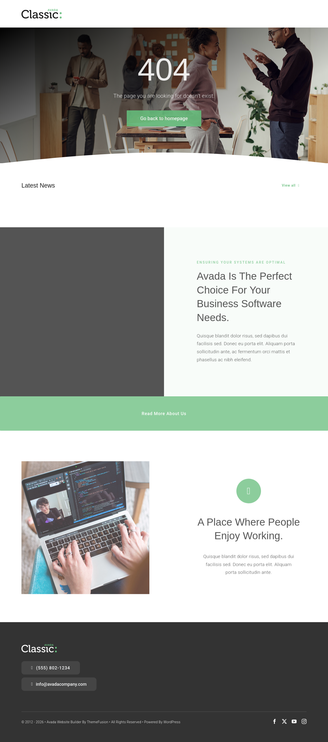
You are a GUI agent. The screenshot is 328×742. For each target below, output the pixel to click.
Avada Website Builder (64, 722)
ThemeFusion (97, 722)
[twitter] (284, 721)
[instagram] (304, 721)
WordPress (172, 722)
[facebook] (274, 721)
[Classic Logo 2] (41, 11)
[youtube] (294, 721)
